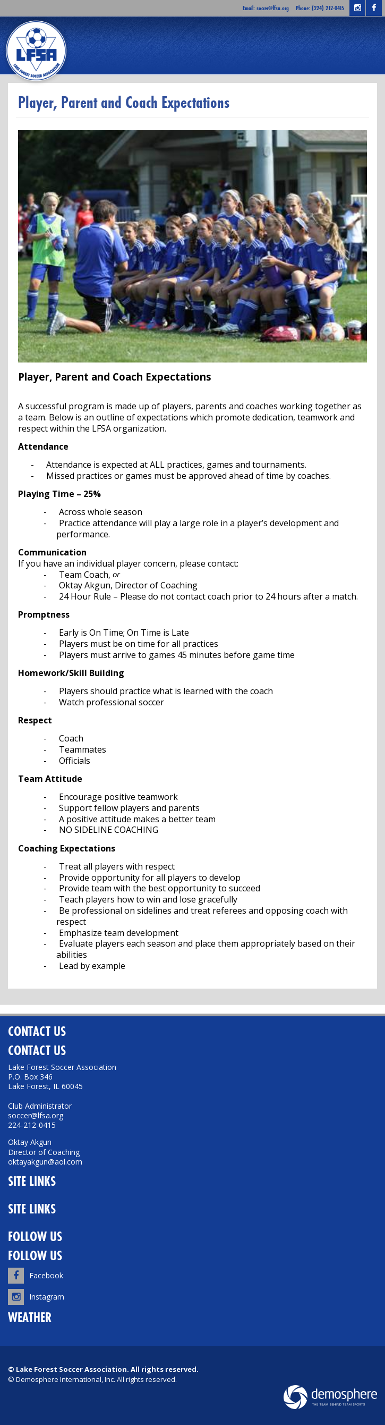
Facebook (35, 1276)
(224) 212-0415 (328, 8)
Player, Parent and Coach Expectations (123, 102)
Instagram (36, 1297)
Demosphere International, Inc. (65, 1379)
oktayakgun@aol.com (45, 1162)
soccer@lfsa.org (272, 8)
